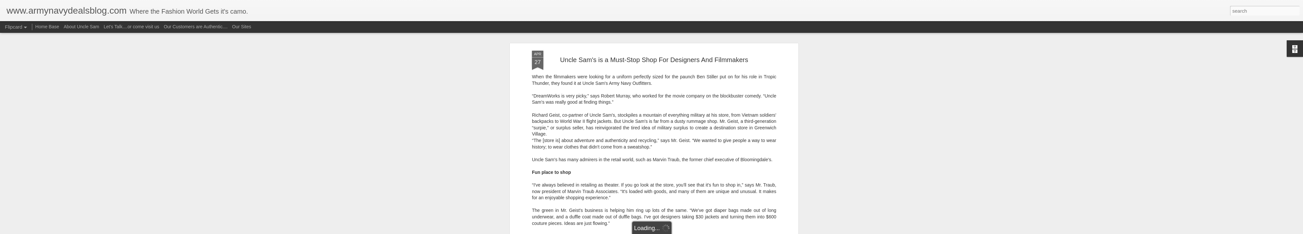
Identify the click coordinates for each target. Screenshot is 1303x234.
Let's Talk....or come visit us (131, 26)
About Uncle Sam (81, 26)
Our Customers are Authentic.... (196, 26)
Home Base (47, 26)
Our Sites (241, 26)
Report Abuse (691, 230)
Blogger (672, 230)
